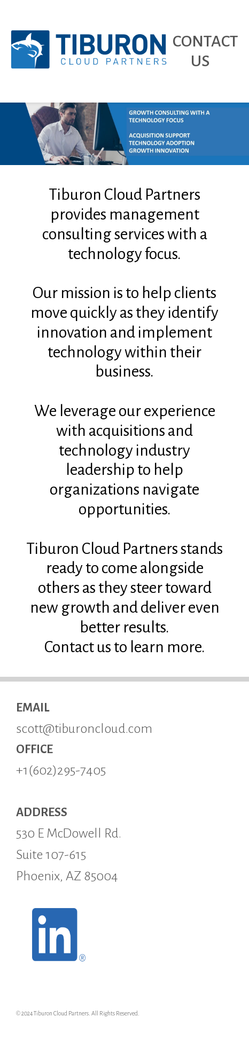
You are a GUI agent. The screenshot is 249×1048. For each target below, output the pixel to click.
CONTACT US (205, 51)
